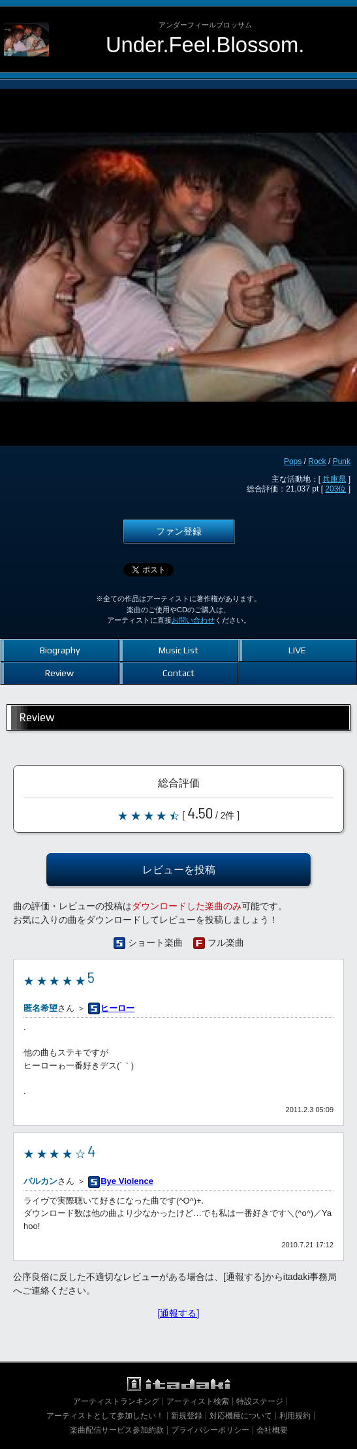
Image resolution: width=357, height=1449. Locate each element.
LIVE (297, 650)
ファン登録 (179, 531)
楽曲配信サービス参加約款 (117, 1430)
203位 (335, 488)
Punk (341, 461)
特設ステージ (259, 1401)
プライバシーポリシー (210, 1430)
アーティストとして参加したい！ (105, 1415)
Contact (178, 673)
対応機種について (241, 1415)
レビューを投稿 (178, 869)
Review (59, 673)
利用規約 (295, 1415)
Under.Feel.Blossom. (205, 45)
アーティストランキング (116, 1401)
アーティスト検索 (197, 1401)
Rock (317, 461)
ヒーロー (117, 1008)
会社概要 (272, 1430)
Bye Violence (127, 1181)
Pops (293, 461)
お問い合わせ (193, 620)
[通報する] (179, 1313)
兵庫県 (334, 479)
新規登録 (186, 1415)
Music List (178, 650)
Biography (60, 650)
